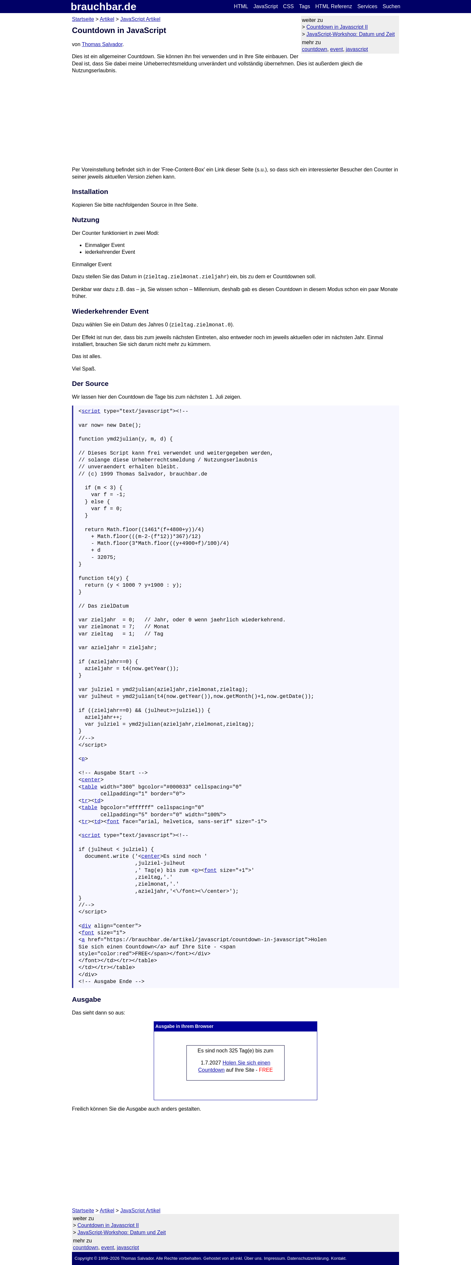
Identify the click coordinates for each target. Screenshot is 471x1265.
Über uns (253, 1258)
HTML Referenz (333, 6)
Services (367, 6)
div (86, 926)
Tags (304, 6)
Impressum (274, 1258)
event (336, 49)
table (89, 787)
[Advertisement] (235, 120)
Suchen (391, 6)
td (97, 801)
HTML (241, 6)
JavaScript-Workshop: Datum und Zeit (350, 34)
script (91, 411)
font (113, 822)
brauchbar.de (103, 6)
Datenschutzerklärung (307, 1258)
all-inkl (236, 1258)
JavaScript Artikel (140, 19)
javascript (357, 49)
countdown (314, 49)
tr (85, 801)
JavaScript (265, 6)
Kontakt (338, 1258)
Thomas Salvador (102, 44)
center (91, 780)
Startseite (83, 19)
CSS (288, 6)
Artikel (107, 19)
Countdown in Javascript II (337, 27)
